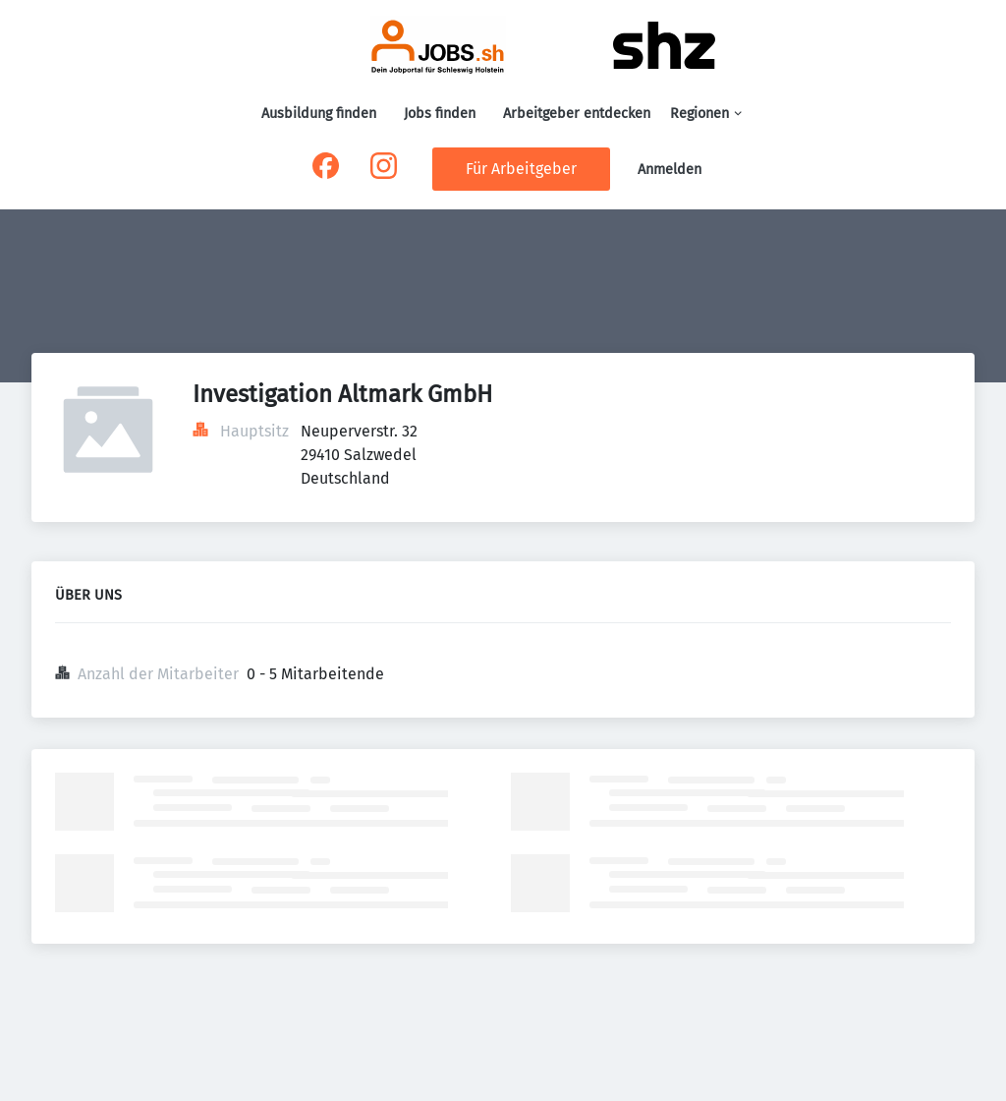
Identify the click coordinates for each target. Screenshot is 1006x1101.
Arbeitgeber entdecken (576, 113)
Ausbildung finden (318, 113)
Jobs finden (439, 113)
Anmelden (669, 169)
